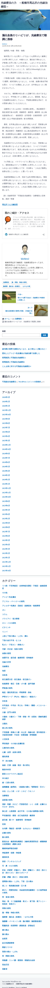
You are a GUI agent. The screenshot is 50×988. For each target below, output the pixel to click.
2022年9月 (6, 523)
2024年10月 (6, 449)
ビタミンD (6, 627)
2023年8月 (6, 501)
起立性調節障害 (8, 943)
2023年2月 (6, 519)
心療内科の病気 (8, 748)
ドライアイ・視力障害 (10, 619)
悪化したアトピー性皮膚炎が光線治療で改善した (21, 353)
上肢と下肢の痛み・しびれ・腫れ (15, 636)
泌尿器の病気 (7, 800)
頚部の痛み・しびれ (10, 952)
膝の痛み (5, 934)
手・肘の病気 (7, 761)
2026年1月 (6, 406)
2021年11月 (6, 566)
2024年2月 (6, 480)
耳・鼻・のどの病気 (10, 866)
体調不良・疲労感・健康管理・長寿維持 (17, 658)
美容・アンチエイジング (11, 861)
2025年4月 (6, 436)
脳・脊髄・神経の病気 (19, 282)
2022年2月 (6, 553)
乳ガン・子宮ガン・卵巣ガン (13, 645)
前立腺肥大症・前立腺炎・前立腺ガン (16, 679)
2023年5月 (6, 510)
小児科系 (5, 739)
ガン (4, 610)
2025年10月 (6, 414)
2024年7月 (6, 458)
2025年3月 (6, 440)
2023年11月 (6, 493)
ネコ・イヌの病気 (9, 623)
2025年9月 (6, 419)
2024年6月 (6, 462)
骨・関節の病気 (8, 956)
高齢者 (4, 969)
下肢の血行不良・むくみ (11, 640)
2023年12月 (6, 488)
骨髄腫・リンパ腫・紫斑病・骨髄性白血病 (18, 960)
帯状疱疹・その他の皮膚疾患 (13, 743)
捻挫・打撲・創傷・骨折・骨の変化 (16, 765)
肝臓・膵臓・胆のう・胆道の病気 (15, 877)
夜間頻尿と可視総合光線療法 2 (14, 358)
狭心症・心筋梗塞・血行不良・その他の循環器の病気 (22, 811)
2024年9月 (6, 453)
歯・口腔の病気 (8, 783)
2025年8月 (6, 423)
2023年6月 (6, 506)
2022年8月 (6, 527)
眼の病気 (5, 837)
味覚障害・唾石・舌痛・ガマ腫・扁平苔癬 (18, 684)
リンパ (4, 632)
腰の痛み (5, 930)
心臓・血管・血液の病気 (11, 752)
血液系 (4, 939)
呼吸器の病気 (7, 688)
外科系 (4, 701)
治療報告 (6, 282)
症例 (4, 824)
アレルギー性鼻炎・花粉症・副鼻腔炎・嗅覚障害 (21, 606)
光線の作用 (6, 662)
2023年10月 (6, 497)
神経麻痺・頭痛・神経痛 (11, 853)
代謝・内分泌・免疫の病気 (12, 649)
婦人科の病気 (7, 728)
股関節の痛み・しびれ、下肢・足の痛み (17, 881)
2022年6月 (6, 536)
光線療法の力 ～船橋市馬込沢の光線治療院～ (19, 984)
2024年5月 (6, 467)
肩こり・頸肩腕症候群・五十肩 (14, 886)
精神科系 (5, 857)
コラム (4, 614)
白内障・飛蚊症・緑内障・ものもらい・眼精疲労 (21, 828)
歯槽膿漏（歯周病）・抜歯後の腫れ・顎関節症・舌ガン (23, 787)
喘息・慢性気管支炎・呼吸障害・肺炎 (16, 692)
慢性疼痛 (5, 756)
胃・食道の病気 (8, 897)
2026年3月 (6, 397)
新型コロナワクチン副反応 (12, 774)
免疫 (4, 671)
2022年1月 (6, 558)
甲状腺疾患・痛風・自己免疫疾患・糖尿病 (18, 815)
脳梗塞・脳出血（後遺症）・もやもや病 (16, 286)
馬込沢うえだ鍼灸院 (10, 204)
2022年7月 (6, 532)
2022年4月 (6, 545)
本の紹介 (5, 778)
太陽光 (4, 724)
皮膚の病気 (6, 833)
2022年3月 (6, 549)
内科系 (4, 675)
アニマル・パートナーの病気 (13, 601)
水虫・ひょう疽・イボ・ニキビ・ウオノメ (18, 791)
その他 (4, 593)
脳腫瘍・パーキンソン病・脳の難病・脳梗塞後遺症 (22, 921)
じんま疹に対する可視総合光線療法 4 (16, 366)
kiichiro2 (4, 44)
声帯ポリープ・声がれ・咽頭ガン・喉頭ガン (19, 697)
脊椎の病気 (6, 908)
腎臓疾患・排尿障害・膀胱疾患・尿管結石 (18, 926)
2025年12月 (6, 410)
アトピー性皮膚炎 (9, 597)
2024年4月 (6, 471)
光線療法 (5, 666)
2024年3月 (6, 475)
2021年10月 (6, 571)
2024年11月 (6, 445)
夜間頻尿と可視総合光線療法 (13, 362)
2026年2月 (6, 401)
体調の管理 (6, 653)
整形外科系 (6, 770)
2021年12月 (6, 562)
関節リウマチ (7, 947)
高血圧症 (5, 965)
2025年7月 (6, 427)
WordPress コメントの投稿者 (29, 382)
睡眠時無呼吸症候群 (10, 848)
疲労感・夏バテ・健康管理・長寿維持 (16, 820)
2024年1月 (6, 484)
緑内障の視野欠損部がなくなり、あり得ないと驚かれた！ (24, 349)
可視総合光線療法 (9, 382)
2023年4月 (6, 514)
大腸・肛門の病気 (9, 712)
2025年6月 (6, 432)
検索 (4, 331)
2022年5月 (6, 540)
